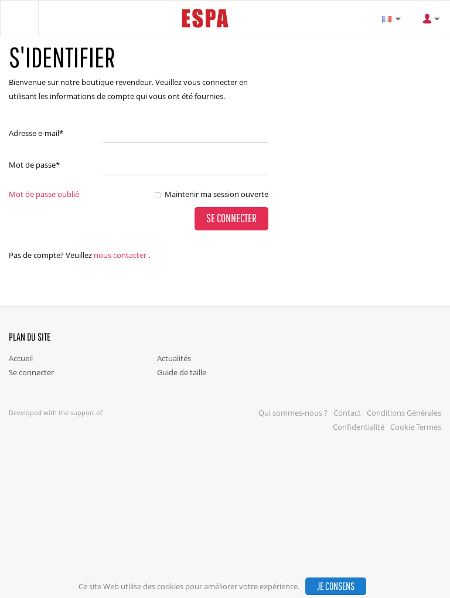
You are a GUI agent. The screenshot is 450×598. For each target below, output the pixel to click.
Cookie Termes (415, 427)
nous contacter (120, 255)
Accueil (21, 358)
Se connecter (31, 372)
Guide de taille (181, 372)
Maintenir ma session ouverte (216, 194)
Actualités (174, 358)
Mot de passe (34, 164)
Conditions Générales (404, 412)
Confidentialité (358, 427)
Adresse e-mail (36, 133)
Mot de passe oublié (44, 194)
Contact (347, 412)
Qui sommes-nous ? (293, 412)
